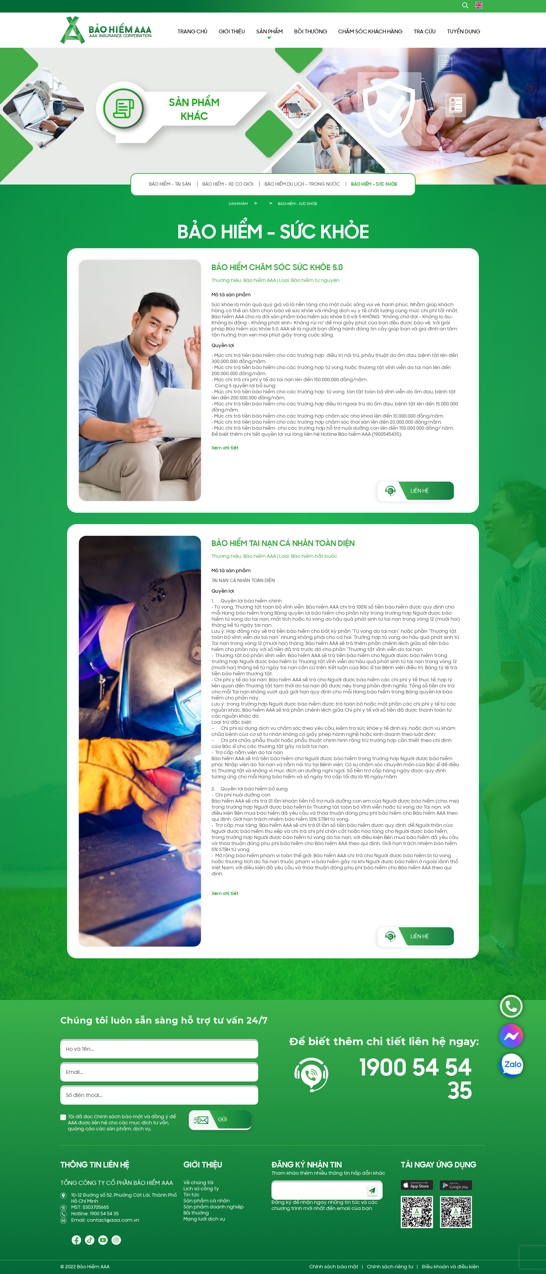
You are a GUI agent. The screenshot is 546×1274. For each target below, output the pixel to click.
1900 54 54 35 (415, 1081)
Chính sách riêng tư (390, 1267)
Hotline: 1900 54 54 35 (95, 1213)
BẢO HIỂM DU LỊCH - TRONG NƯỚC (302, 184)
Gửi (222, 1120)
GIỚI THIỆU (232, 32)
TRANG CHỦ (192, 32)
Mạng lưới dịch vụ (204, 1219)
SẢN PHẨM (238, 204)
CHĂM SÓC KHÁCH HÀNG (370, 32)
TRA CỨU (425, 32)
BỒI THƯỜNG (310, 32)
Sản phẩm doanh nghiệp (214, 1207)
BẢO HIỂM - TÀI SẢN (170, 184)
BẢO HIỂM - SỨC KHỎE (374, 184)
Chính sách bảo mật (333, 1267)
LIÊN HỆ (420, 491)
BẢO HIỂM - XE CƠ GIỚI (227, 184)
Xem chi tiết (225, 448)
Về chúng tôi (198, 1182)
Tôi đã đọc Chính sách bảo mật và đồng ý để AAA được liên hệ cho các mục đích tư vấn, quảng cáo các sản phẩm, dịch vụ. (122, 1123)
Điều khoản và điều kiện (450, 1267)
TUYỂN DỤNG (463, 32)
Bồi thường (196, 1213)
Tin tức (191, 1195)
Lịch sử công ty (201, 1188)
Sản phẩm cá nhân (207, 1201)
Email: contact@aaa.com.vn (105, 1220)
